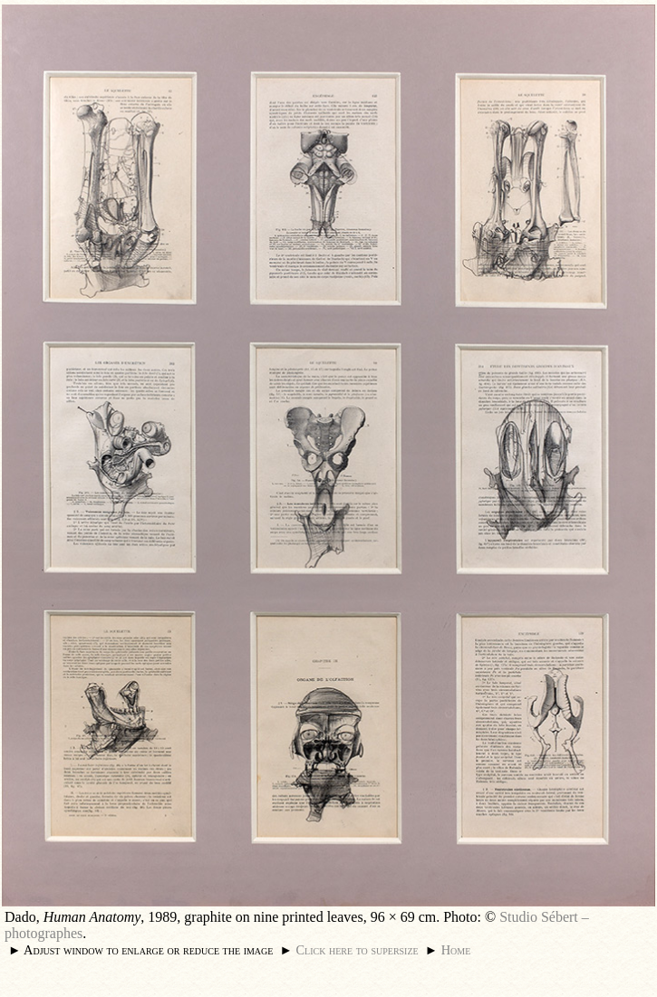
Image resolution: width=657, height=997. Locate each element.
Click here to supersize (356, 950)
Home (456, 950)
